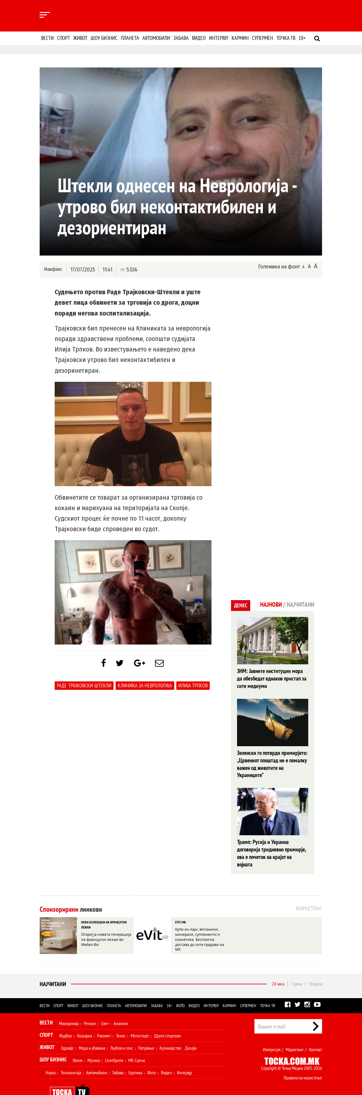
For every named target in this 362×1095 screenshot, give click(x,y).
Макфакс (52, 269)
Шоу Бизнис (53, 1042)
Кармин (240, 37)
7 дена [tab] (296, 966)
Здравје (67, 1031)
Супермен (262, 37)
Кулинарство (170, 1031)
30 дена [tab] (315, 966)
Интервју (218, 37)
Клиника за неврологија (145, 686)
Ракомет (104, 1018)
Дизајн (190, 1031)
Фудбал (65, 1018)
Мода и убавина (92, 1031)
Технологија (71, 1055)
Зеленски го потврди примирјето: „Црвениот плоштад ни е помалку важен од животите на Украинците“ (272, 759)
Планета (130, 37)
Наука (51, 1055)
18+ (302, 37)
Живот (80, 37)
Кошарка (84, 1018)
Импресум (271, 1032)
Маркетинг (295, 1032)
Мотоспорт (140, 1018)
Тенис (121, 1018)
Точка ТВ (285, 37)
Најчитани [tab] (299, 604)
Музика (93, 1043)
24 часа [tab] (278, 966)
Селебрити (114, 1043)
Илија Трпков (193, 686)
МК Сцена (136, 1043)
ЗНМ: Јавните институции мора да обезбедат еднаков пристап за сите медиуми (271, 678)
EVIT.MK (180, 904)
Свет (104, 1006)
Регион (90, 1006)
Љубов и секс (121, 1031)
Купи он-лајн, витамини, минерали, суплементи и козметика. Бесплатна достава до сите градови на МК (199, 921)
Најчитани (53, 967)
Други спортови (167, 1018)
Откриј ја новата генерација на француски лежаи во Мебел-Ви (106, 921)
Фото (180, 988)
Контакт (315, 1032)
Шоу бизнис (104, 37)
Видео (199, 37)
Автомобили (156, 37)
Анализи (121, 1006)
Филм (77, 1043)
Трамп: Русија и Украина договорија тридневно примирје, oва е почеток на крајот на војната (271, 840)
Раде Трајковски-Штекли (84, 686)
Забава (181, 37)
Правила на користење (303, 1060)
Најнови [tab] (269, 604)
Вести (47, 37)
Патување (146, 1031)
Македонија (69, 1006)
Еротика (135, 1055)
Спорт (63, 37)
